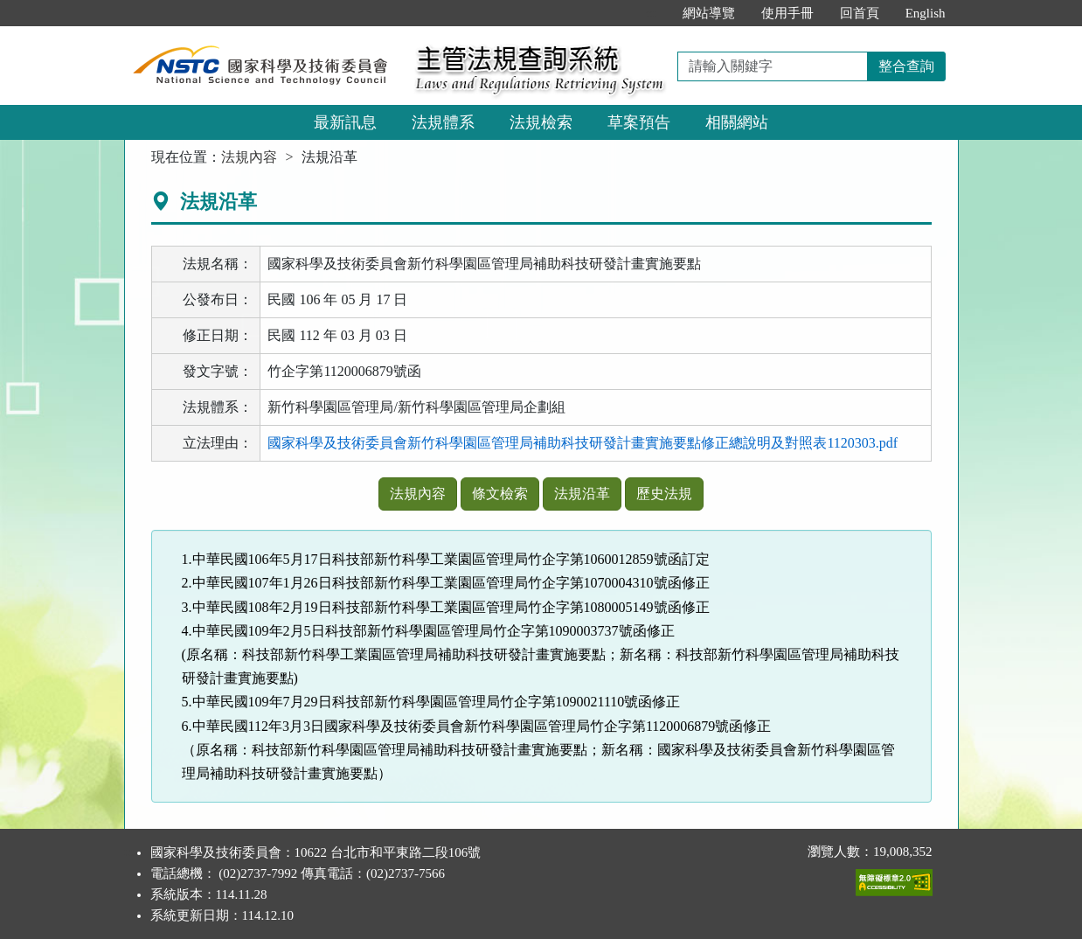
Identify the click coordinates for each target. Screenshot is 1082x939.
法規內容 (249, 157)
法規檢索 (541, 122)
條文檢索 (500, 493)
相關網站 (736, 122)
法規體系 (443, 122)
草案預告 (638, 122)
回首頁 (859, 13)
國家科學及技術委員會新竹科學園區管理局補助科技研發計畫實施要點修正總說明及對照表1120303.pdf (582, 442)
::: (650, 13)
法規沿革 (582, 493)
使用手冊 (787, 13)
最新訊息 (345, 122)
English (925, 13)
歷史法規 (664, 493)
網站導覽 (709, 13)
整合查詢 (906, 66)
